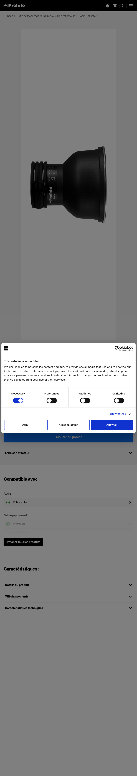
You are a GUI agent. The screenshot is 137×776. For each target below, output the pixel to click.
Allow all (111, 424)
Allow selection (68, 424)
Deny (25, 424)
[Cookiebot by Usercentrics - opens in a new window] (117, 348)
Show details (118, 413)
